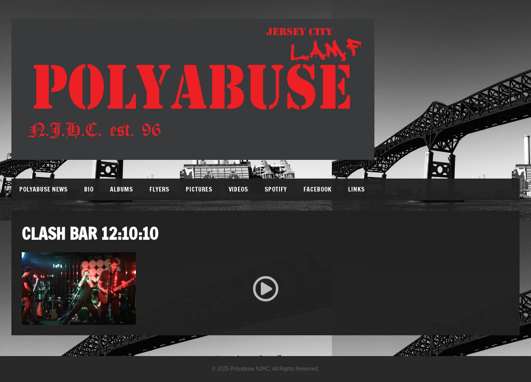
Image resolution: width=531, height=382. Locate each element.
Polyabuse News (43, 189)
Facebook (317, 189)
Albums (121, 189)
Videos (238, 189)
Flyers (159, 189)
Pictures (199, 189)
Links (356, 189)
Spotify (275, 189)
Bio (88, 189)
